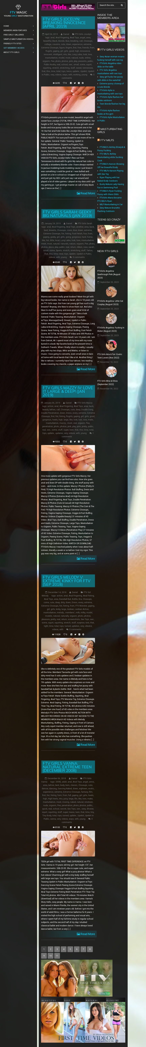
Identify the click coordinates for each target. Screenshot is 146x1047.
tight (46, 626)
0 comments (79, 257)
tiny (92, 812)
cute (63, 44)
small (76, 64)
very (52, 74)
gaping (56, 51)
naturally (65, 616)
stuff (73, 68)
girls (66, 51)
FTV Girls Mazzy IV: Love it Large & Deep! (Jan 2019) (68, 391)
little (52, 240)
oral (75, 423)
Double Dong (87, 409)
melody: (60, 612)
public (90, 61)
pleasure (46, 619)
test (87, 622)
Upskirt (83, 71)
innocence (85, 51)
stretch (55, 68)
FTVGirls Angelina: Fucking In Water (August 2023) (110, 329)
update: (76, 71)
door (75, 230)
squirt (89, 64)
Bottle (75, 599)
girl (61, 51)
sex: (71, 64)
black (54, 41)
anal (53, 37)
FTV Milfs (107, 140)
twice (69, 71)
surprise (81, 622)
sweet (79, 68)
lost (80, 419)
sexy (84, 808)
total (58, 71)
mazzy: (62, 423)
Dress (69, 413)
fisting (68, 233)
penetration (47, 426)
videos (58, 74)
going (68, 237)
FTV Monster (81, 605)
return (73, 247)
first (75, 48)
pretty (84, 426)
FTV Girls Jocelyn (83, 34)
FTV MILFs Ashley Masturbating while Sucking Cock (110, 157)
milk (78, 612)
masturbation (51, 58)
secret (63, 808)
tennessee (88, 68)
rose (85, 247)
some (82, 64)
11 (57, 956)
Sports (59, 250)
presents (82, 61)
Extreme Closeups (49, 48)
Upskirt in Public (84, 254)
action (50, 406)
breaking (74, 41)
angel (82, 37)
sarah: (91, 247)
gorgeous (76, 237)
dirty (63, 602)
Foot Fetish (77, 233)
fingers (69, 48)
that (43, 71)
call (81, 41)
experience (77, 44)
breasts (52, 230)
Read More (87, 193)
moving (65, 802)
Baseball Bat (65, 599)
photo (58, 61)
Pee (52, 61)
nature (72, 244)
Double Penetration (50, 413)
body (62, 785)
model (61, 58)
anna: (91, 781)
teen (72, 430)
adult (64, 781)
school (64, 64)
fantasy (84, 792)
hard (84, 237)
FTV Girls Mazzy (84, 403)
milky (83, 612)
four (85, 233)
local (57, 240)
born (68, 785)
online (87, 58)
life (75, 798)
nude (81, 58)
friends (85, 48)
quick (44, 808)
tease (71, 812)
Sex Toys (85, 619)
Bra (80, 599)
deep (78, 409)
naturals (64, 244)
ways (64, 74)
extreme (87, 44)
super (66, 430)
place (51, 247)
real (58, 64)
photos (65, 61)
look (85, 54)
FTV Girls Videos (112, 49)
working (76, 74)
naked (73, 802)
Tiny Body (46, 815)
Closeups (88, 41)
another (79, 227)
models (48, 616)
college (47, 44)
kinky (58, 609)
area (88, 37)
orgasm (46, 61)
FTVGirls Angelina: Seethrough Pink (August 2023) (108, 274)
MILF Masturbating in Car (111, 204)
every (75, 413)
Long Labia (77, 54)
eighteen (83, 788)
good (71, 51)
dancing (53, 788)
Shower (90, 808)
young (84, 74)
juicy (65, 798)
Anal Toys (74, 37)
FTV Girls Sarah (85, 223)
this (48, 71)
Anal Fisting (88, 595)
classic (74, 785)
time (53, 71)
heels (55, 419)
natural (74, 58)
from (92, 48)
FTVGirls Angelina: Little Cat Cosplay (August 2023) (110, 303)
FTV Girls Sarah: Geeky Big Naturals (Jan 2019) (67, 214)
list (47, 240)
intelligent (57, 54)
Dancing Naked (65, 788)
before (52, 409)
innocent (48, 54)
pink (71, 61)
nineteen (89, 802)
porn (79, 426)
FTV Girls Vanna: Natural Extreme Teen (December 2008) (67, 767)
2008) (58, 781)
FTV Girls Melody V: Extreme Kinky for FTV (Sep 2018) (66, 581)
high (77, 51)
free (79, 48)
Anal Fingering (62, 37)
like (69, 54)
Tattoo (89, 250)
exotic (91, 788)
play (75, 61)
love (90, 54)
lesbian (70, 609)
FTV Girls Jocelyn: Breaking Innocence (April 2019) (64, 23)
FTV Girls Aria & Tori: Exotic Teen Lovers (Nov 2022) (109, 356)
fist (62, 233)
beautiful (47, 41)
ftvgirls (49, 51)
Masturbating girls (109, 130)
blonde (61, 41)
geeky (53, 237)
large (66, 419)
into (65, 54)
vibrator (88, 626)
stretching (65, 68)
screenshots (74, 619)
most (68, 58)
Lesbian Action (82, 609)
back (92, 227)
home (89, 237)
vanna (53, 819)
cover (69, 230)
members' (70, 612)
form (59, 795)
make (90, 419)
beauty (45, 409)
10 (50, 956)
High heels (53, 798)
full (69, 795)
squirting (47, 68)
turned (68, 626)
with (70, 74)
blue (67, 41)
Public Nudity (50, 64)
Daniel (66, 34)
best (46, 230)
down (68, 44)
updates (59, 433)
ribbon (79, 247)
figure (62, 48)
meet (43, 244)
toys (63, 71)
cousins (56, 44)
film (90, 792)
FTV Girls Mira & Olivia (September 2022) (107, 383)
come (46, 602)
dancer (45, 788)
